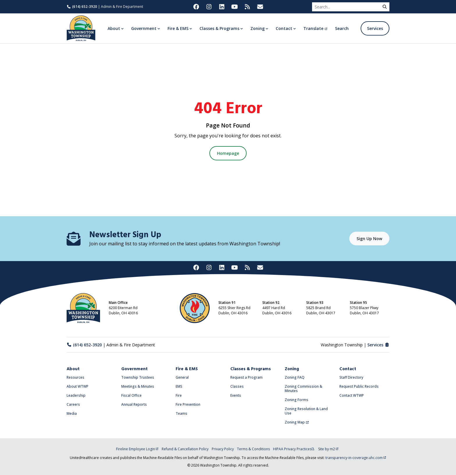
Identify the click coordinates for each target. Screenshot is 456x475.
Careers (73, 404)
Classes (237, 386)
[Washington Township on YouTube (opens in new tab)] (234, 6)
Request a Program (246, 377)
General (182, 377)
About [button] (114, 28)
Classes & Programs (250, 369)
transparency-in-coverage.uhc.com (355, 457)
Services (375, 28)
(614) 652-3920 (82, 6)
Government (134, 369)
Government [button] (143, 28)
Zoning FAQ (294, 377)
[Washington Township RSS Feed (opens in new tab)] (247, 6)
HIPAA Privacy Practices (294, 448)
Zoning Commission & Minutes (303, 388)
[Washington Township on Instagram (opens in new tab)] (209, 6)
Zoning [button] (257, 28)
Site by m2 (328, 448)
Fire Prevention (188, 404)
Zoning (292, 369)
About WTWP (77, 386)
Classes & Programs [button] (219, 28)
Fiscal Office (131, 395)
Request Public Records (359, 386)
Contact (347, 369)
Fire (179, 395)
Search (342, 28)
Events (235, 395)
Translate (315, 28)
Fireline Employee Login (137, 448)
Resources (75, 377)
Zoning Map (297, 422)
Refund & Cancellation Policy (185, 448)
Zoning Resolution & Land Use (306, 411)
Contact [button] (284, 28)
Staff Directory (351, 377)
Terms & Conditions (253, 448)
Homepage (228, 153)
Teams (181, 413)
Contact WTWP (351, 395)
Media (72, 413)
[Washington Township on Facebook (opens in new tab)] (196, 6)
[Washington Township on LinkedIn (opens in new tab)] (221, 6)
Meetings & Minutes (137, 386)
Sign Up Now (369, 238)
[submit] (385, 6)
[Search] (346, 6)
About (73, 369)
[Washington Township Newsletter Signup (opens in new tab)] (260, 6)
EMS (179, 386)
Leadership (76, 395)
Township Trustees (137, 377)
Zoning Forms (296, 399)
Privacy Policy (223, 448)
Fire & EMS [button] (178, 28)
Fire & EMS (187, 369)
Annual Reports (134, 404)
